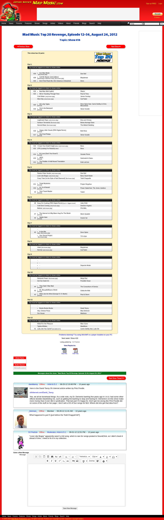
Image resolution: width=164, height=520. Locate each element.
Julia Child (83, 203)
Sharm (82, 91)
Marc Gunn (84, 324)
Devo (82, 81)
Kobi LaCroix (84, 162)
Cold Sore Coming (43, 205)
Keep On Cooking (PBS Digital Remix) (50, 203)
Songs (45, 23)
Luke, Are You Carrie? (44, 329)
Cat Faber (83, 99)
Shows (37, 23)
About (68, 23)
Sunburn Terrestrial (43, 122)
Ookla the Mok (85, 290)
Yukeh (82, 192)
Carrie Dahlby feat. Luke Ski (89, 329)
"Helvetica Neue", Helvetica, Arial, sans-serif (84, 457)
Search (92, 23)
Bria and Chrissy (85, 120)
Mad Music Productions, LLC (20, 519)
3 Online (157, 17)
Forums (19, 23)
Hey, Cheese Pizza (43, 311)
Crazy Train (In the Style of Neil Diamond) (51, 178)
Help (99, 23)
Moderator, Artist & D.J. (57, 432)
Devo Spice (84, 232)
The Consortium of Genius (89, 286)
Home (4, 23)
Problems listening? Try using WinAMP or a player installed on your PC (85, 335)
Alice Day (40, 99)
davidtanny (33, 384)
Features (28, 23)
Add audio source (20, 368)
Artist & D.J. (52, 384)
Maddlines (83, 326)
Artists (52, 23)
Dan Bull (83, 74)
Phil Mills (83, 208)
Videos (60, 23)
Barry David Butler (86, 176)
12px (94, 457)
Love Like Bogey (42, 176)
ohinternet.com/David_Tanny (41, 392)
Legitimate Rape (42, 120)
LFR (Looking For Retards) (46, 148)
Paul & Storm (84, 294)
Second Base (41, 125)
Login (160, 3)
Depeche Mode (85, 265)
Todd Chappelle (85, 178)
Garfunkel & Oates (86, 158)
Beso (82, 146)
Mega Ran (83, 278)
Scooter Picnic (85, 154)
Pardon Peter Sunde (44, 173)
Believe (39, 208)
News (11, 23)
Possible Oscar (85, 281)
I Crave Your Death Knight (46, 146)
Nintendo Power (42, 278)
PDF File (75, 353)
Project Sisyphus (86, 184)
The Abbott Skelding (87, 125)
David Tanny (84, 308)
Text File (64, 353)
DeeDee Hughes (86, 205)
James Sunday (85, 96)
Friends (76, 23)
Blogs (84, 23)
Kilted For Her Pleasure (45, 324)
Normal (39, 250)
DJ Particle (76, 342)
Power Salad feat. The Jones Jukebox (93, 188)
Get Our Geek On (43, 281)
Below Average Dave (87, 122)
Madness (83, 313)
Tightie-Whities (42, 326)
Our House (41, 313)
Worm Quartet (85, 214)
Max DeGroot (84, 311)
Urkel (39, 247)
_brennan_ (32, 411)
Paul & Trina (84, 94)
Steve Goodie (85, 109)
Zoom (91, 461)
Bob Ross (83, 131)
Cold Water (41, 96)
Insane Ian (83, 218)
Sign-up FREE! (151, 3)
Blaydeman (84, 77)
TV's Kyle (83, 236)
